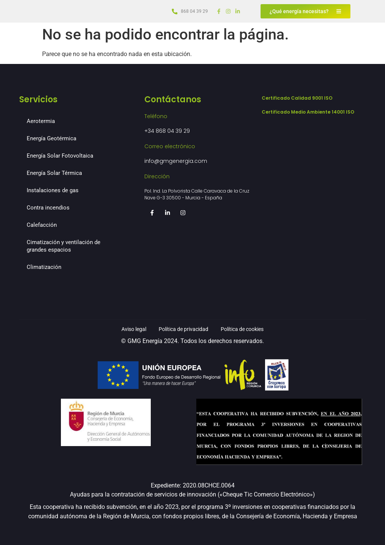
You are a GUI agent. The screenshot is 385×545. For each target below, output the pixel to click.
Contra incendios (48, 207)
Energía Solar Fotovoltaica (60, 155)
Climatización (44, 267)
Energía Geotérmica (51, 138)
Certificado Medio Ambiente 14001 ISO (308, 112)
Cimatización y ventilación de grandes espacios (63, 246)
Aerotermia (41, 121)
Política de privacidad (182, 328)
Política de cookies (251, 328)
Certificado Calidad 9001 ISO (297, 98)
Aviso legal (124, 328)
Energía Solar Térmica (54, 173)
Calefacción (42, 225)
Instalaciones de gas (53, 190)
